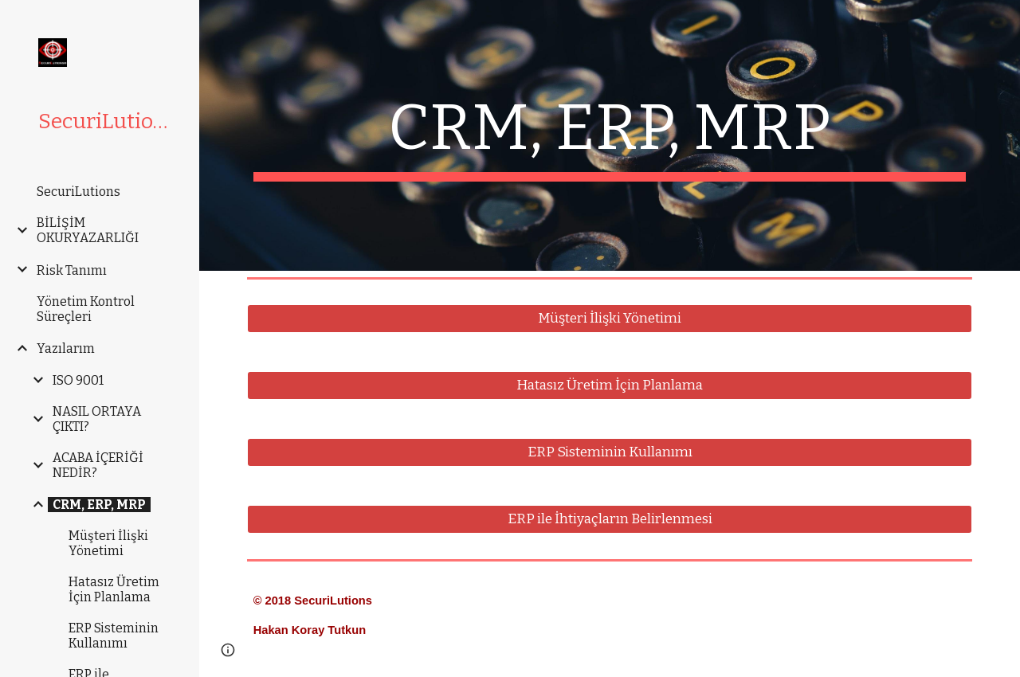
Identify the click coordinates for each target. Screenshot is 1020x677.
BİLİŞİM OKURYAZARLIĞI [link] (88, 230)
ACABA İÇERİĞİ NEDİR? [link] (98, 465)
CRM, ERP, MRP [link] (99, 504)
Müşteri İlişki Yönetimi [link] (108, 543)
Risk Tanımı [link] (72, 270)
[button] (228, 650)
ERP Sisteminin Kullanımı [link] (114, 635)
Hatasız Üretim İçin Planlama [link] (114, 589)
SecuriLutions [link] (78, 191)
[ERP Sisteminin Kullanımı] (610, 452)
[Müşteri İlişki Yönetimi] (610, 319)
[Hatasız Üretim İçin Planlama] (610, 386)
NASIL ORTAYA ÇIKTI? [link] (97, 419)
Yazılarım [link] (66, 348)
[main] (610, 135)
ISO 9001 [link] (78, 380)
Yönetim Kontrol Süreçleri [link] (86, 309)
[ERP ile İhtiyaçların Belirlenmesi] (610, 519)
